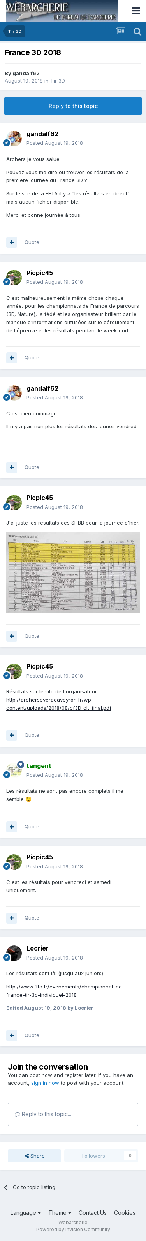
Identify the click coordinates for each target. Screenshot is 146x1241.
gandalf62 (26, 73)
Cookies (124, 1212)
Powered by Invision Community (73, 1229)
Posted (54, 143)
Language (26, 1212)
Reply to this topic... (43, 1114)
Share (35, 1156)
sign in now (45, 1083)
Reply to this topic (73, 106)
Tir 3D (57, 81)
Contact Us (93, 1212)
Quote (32, 242)
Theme (59, 1212)
